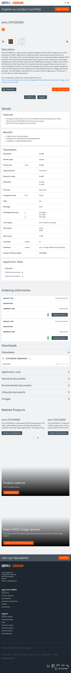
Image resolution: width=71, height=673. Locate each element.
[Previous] (34, 438)
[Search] (65, 3)
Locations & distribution (10, 601)
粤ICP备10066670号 (8, 658)
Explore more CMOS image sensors (18, 543)
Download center (7, 619)
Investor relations (8, 596)
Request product (59, 315)
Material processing (12, 272)
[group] (24, 424)
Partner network (7, 631)
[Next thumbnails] (67, 41)
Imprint (36, 655)
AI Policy (55, 655)
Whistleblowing (7, 633)
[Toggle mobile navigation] (68, 3)
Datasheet (9, 89)
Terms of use (17, 655)
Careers (4, 604)
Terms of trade (28, 655)
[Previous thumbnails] (3, 41)
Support (42, 97)
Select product (62, 9)
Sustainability (6, 598)
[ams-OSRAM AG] (12, 3)
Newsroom (5, 593)
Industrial (9, 268)
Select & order (61, 89)
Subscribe (64, 558)
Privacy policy (6, 655)
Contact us (30, 97)
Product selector (11, 492)
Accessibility (6, 607)
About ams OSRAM (9, 590)
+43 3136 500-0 (12, 581)
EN (57, 364)
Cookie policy (45, 655)
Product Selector (7, 617)
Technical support (7, 628)
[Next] (38, 438)
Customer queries (7, 625)
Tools (3, 622)
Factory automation (12, 276)
